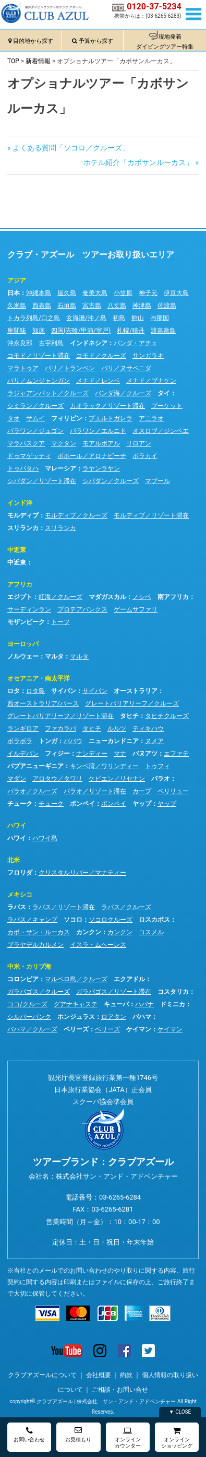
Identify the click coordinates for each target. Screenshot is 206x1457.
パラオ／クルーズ (32, 791)
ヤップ (141, 803)
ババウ (73, 741)
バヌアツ (144, 753)
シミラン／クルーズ (35, 405)
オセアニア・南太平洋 (38, 678)
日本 (13, 293)
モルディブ (23, 515)
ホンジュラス (76, 1016)
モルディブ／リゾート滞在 (151, 515)
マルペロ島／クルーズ (76, 979)
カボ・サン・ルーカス (38, 932)
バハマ (141, 1016)
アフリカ (19, 584)
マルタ (54, 656)
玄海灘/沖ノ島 (86, 318)
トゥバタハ (23, 468)
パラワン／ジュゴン (35, 430)
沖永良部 (19, 343)
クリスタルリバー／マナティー (82, 872)
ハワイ (16, 825)
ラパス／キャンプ (32, 919)
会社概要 (98, 1375)
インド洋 (19, 503)
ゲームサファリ (135, 609)
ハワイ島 (44, 838)
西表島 (41, 305)
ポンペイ (82, 803)
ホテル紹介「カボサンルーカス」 (138, 162)
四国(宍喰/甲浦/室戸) (81, 330)
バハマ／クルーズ (32, 1029)
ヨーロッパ (23, 644)
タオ (13, 418)
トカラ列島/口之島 (33, 318)
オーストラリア (135, 691)
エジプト (19, 597)
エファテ (176, 753)
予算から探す (96, 41)
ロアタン (113, 1016)
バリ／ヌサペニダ (126, 368)
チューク (19, 803)
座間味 (16, 330)
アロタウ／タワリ (57, 778)
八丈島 (116, 305)
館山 (137, 318)
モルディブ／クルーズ (76, 515)
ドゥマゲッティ (29, 456)
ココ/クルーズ (27, 1004)
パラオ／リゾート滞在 (95, 791)
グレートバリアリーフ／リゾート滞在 (60, 716)
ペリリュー (173, 791)
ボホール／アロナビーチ (91, 456)
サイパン (63, 691)
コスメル (151, 932)
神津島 (141, 305)
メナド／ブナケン (151, 380)
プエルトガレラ (110, 418)
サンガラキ (148, 355)
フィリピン (66, 418)
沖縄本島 (38, 293)
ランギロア (23, 728)
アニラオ (151, 418)
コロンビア (23, 979)
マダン (16, 778)
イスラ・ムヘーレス (98, 944)
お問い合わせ (29, 1434)
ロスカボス (154, 919)
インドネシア (88, 343)
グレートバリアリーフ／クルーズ (132, 703)
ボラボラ (19, 741)
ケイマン (138, 1029)
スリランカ (23, 528)
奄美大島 (94, 293)
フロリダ (19, 872)
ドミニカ (172, 1004)
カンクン (88, 932)
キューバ (116, 1004)
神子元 (148, 293)
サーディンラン (29, 609)
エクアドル (129, 979)
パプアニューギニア (35, 766)
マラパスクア (26, 443)
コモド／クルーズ (101, 355)
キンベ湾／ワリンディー (104, 766)
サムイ (35, 418)
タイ (163, 393)
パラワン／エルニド (98, 430)
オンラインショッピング (176, 1437)
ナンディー (91, 753)
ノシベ (141, 597)
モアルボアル (101, 443)
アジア (16, 280)
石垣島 (66, 305)
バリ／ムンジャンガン (38, 380)
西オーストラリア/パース (43, 703)
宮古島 (91, 305)
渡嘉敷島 (163, 330)
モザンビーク (26, 622)
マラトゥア (23, 368)
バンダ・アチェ (135, 343)
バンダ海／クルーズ (123, 393)
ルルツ (116, 728)
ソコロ (73, 919)
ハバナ (144, 1004)
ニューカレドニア (114, 741)
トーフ (60, 622)
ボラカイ (144, 456)
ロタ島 (35, 691)
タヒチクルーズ (167, 716)
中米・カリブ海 (29, 966)
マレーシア (60, 468)
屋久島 (66, 293)
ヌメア (154, 741)
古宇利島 (51, 343)
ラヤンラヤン (101, 468)
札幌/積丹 (130, 330)
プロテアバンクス (82, 609)
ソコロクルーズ (110, 919)
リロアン (138, 443)
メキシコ (19, 894)
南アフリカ (173, 597)
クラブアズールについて (42, 1375)
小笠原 (123, 293)
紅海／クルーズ (60, 597)
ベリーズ (76, 1029)
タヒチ (129, 716)
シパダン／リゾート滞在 (41, 481)
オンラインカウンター (128, 1437)
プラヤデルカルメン (35, 944)
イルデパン (23, 753)
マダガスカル (107, 597)
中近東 (16, 550)
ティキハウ (148, 728)
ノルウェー (23, 656)
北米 (13, 860)
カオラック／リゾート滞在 (107, 405)
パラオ (160, 778)
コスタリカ (173, 991)
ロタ (13, 691)
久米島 (16, 305)
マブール (157, 481)
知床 (38, 330)
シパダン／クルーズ (110, 481)
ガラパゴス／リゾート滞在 (113, 991)
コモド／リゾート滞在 (38, 355)
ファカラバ (60, 728)
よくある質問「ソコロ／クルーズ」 (70, 148)
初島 (119, 318)
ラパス (16, 907)
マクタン (63, 443)
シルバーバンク (29, 1016)
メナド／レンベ (98, 380)
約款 (126, 1375)
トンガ (48, 741)
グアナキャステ (76, 1004)
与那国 (159, 318)
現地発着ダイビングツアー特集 (164, 41)
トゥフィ (157, 766)
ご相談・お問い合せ (120, 1389)
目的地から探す (33, 41)
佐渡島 (166, 305)
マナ (120, 753)
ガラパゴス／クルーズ (38, 991)
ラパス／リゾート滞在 (63, 907)
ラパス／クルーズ (126, 907)
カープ (141, 791)
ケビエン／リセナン (117, 778)
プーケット (167, 405)
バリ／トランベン (70, 368)
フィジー (57, 753)
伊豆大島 (176, 293)
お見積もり (78, 1434)
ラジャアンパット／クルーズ (48, 393)
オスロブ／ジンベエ (160, 430)
